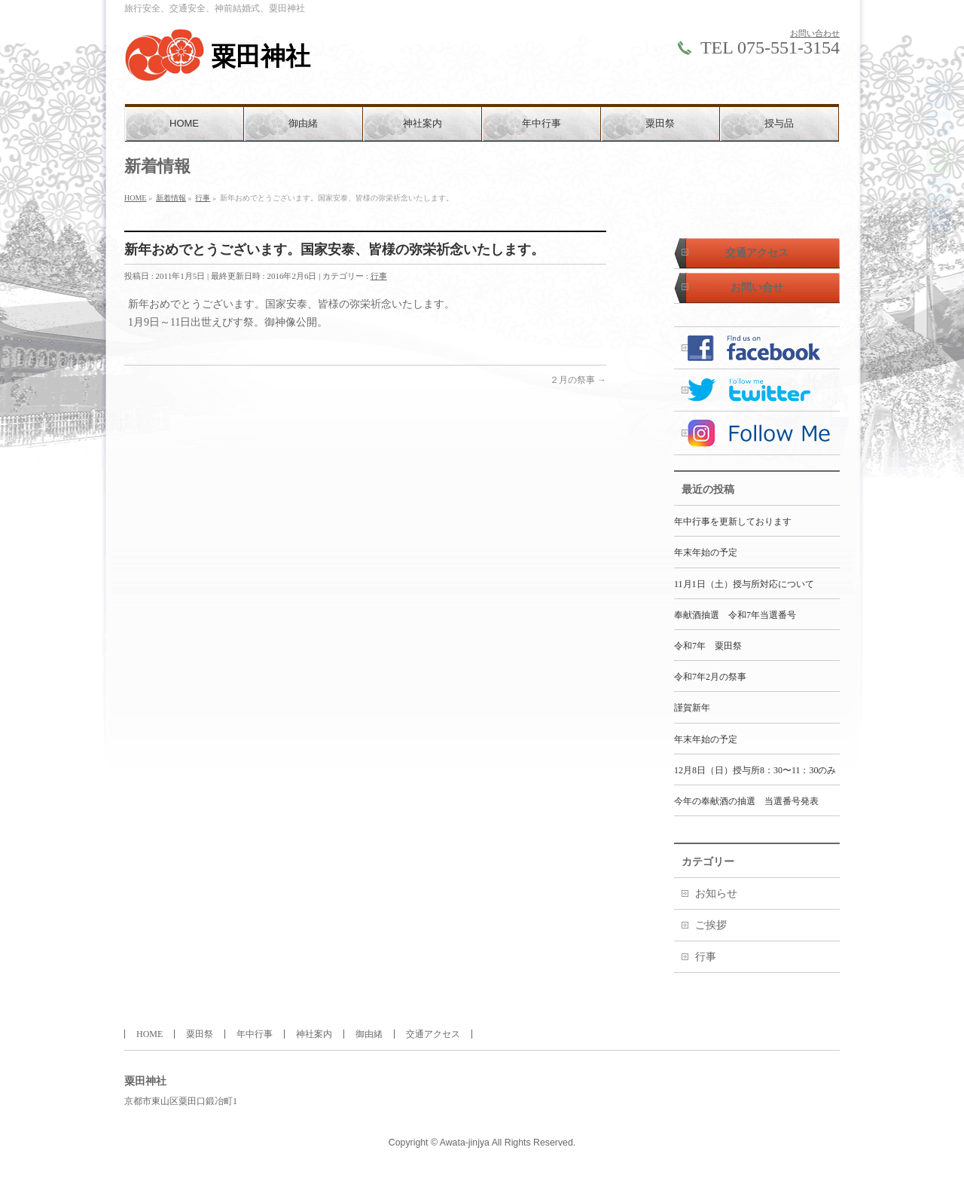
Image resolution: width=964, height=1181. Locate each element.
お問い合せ (757, 287)
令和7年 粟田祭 (708, 646)
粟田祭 (199, 1034)
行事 (379, 275)
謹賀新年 (692, 707)
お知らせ (716, 893)
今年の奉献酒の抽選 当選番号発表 (746, 801)
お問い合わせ (815, 33)
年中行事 (254, 1034)
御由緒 (369, 1034)
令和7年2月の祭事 (710, 677)
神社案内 (314, 1034)
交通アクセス (757, 253)
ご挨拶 (711, 925)
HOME (149, 1034)
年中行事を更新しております (733, 521)
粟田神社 (260, 56)
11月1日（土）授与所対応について (744, 584)
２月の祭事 (578, 380)
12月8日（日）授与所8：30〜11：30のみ (755, 770)
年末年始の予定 (705, 552)
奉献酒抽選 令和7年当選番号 (735, 615)
